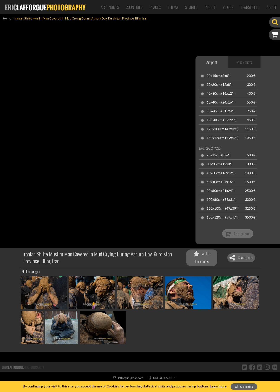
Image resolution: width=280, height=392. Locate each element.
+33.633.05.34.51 (162, 378)
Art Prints (110, 7)
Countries (134, 7)
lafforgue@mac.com (128, 378)
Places (155, 7)
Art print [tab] (211, 62)
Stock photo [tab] (244, 62)
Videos (228, 7)
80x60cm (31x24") (220, 111)
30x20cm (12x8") (220, 84)
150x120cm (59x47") (222, 138)
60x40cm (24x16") (220, 102)
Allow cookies (244, 386)
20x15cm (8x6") (219, 76)
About (272, 7)
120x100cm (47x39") (222, 129)
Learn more (218, 386)
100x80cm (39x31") (221, 120)
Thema (173, 7)
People (210, 7)
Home (7, 18)
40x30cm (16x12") (220, 93)
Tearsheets (250, 7)
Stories (191, 7)
